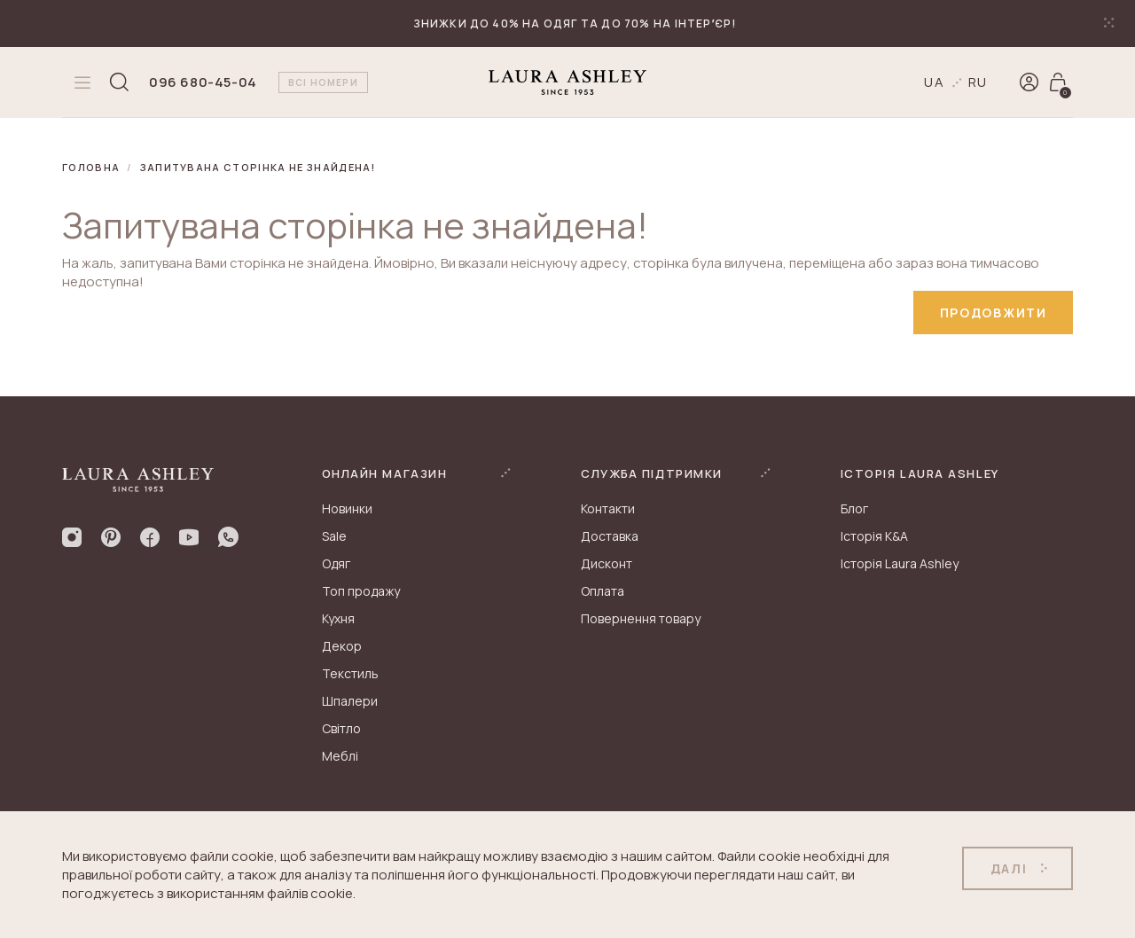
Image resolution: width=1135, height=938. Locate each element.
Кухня (338, 619)
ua (934, 82)
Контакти (608, 509)
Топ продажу (361, 591)
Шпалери (350, 701)
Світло (341, 729)
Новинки (347, 509)
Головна (91, 167)
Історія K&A (874, 536)
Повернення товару (641, 619)
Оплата (602, 591)
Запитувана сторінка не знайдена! (258, 167)
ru (978, 82)
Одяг (336, 564)
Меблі (340, 756)
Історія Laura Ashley (900, 564)
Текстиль (350, 674)
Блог (854, 509)
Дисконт (606, 564)
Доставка (609, 536)
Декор (342, 646)
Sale (334, 536)
